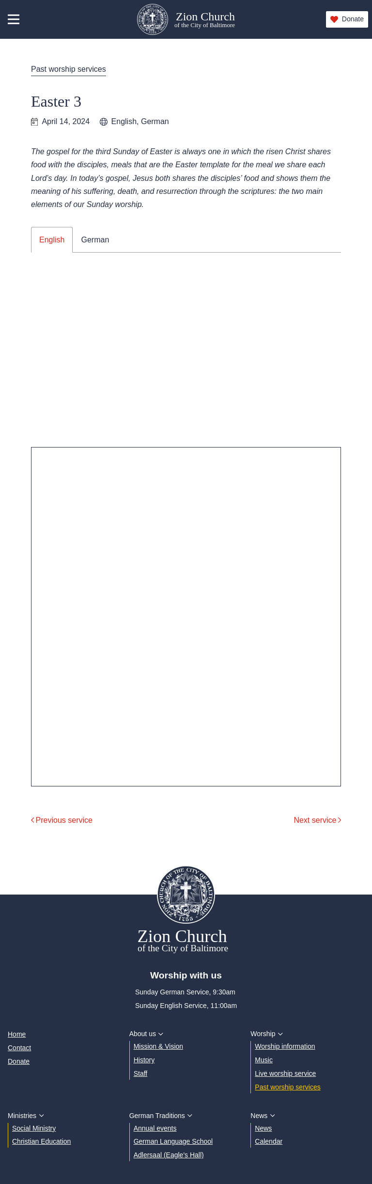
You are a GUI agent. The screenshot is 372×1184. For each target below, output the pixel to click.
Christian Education (41, 1141)
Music (264, 1060)
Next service (317, 820)
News (263, 1128)
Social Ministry (34, 1128)
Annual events (155, 1128)
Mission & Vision (158, 1046)
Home (17, 1034)
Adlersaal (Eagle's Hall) (169, 1155)
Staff (141, 1073)
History (144, 1060)
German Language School (173, 1141)
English (51, 240)
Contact (19, 1048)
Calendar (268, 1141)
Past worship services (68, 69)
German (95, 240)
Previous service (62, 820)
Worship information (285, 1046)
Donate (347, 19)
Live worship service (285, 1073)
